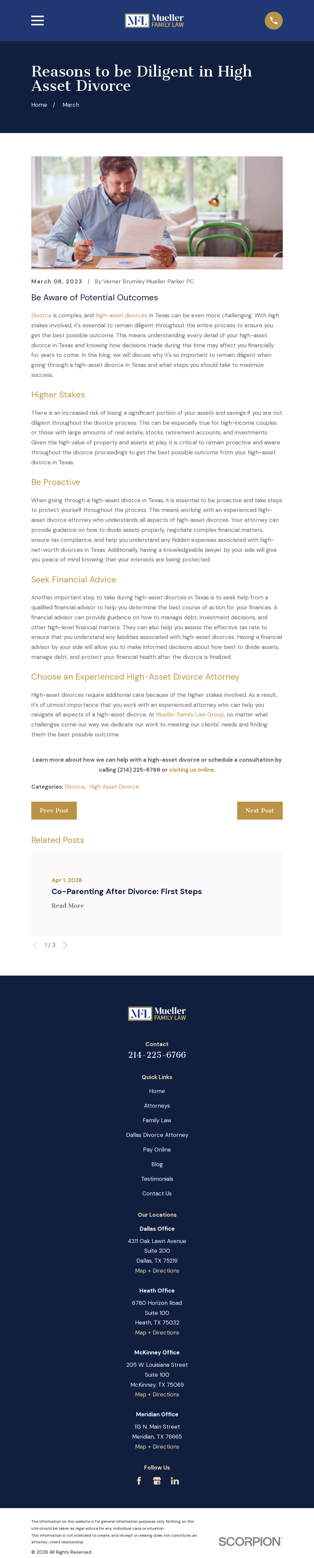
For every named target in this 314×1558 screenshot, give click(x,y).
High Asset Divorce (114, 786)
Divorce (41, 315)
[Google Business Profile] (157, 1481)
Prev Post (54, 810)
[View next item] (65, 945)
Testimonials (157, 1178)
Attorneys (157, 1105)
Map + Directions (157, 1270)
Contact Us (157, 1193)
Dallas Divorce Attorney (157, 1135)
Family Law (157, 1120)
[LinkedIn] (175, 1481)
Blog (157, 1164)
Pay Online (157, 1149)
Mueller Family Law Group (190, 714)
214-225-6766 (157, 1055)
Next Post (259, 810)
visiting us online (191, 769)
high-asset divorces (121, 315)
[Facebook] (139, 1481)
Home (157, 1091)
